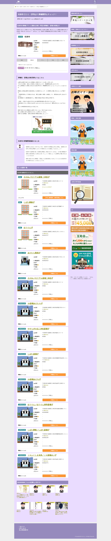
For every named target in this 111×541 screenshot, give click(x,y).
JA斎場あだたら (34, 303)
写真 (53, 60)
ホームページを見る (46, 186)
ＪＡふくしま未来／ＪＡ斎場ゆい (41, 455)
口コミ (32, 60)
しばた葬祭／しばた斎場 (38, 430)
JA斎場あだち (33, 379)
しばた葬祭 (28, 202)
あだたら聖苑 (33, 253)
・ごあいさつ (21, 526)
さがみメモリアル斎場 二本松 (36, 177)
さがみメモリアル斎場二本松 (39, 278)
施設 (22, 60)
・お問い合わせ (22, 528)
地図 (63, 60)
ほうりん (27, 228)
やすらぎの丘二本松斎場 (37, 329)
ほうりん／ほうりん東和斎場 (39, 405)
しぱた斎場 (32, 354)
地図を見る (46, 182)
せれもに (84, 536)
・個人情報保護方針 (23, 530)
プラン (42, 60)
